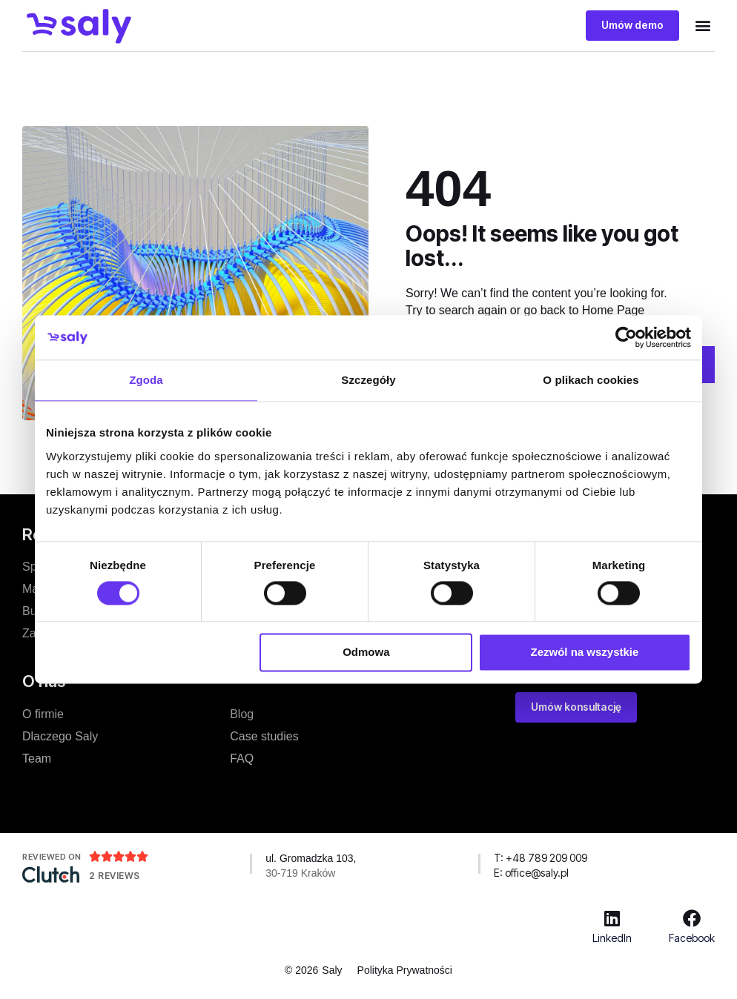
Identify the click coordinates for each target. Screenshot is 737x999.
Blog (242, 713)
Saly (332, 969)
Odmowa (366, 652)
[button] (702, 25)
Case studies (264, 735)
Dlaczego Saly (60, 735)
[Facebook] (692, 917)
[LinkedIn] (612, 917)
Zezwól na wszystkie (585, 652)
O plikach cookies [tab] (590, 380)
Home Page (613, 309)
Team (36, 757)
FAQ (242, 757)
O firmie (43, 713)
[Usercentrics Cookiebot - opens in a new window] (626, 337)
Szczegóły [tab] (368, 380)
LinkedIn (612, 937)
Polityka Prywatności (404, 969)
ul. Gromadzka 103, (310, 857)
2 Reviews (114, 874)
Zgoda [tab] (146, 380)
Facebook (692, 937)
